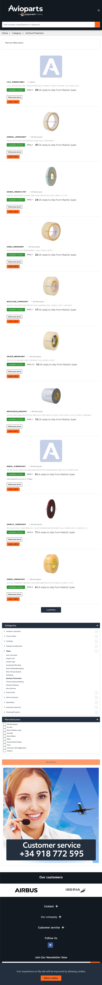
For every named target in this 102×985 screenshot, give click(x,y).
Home (5, 33)
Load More (51, 610)
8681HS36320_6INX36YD (17, 411)
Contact (51, 906)
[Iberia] (76, 890)
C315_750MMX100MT (16, 82)
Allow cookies (51, 978)
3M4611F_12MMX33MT (16, 524)
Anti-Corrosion (11, 655)
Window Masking (12, 685)
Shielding (9, 675)
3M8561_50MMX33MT (16, 579)
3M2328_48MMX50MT (16, 356)
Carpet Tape (10, 662)
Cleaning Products (13, 712)
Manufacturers (12, 719)
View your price (14, 97)
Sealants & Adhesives (14, 646)
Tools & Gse (10, 692)
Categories (10, 625)
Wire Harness (11, 688)
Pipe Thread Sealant (13, 672)
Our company (51, 916)
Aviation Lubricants (13, 631)
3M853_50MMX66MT (15, 247)
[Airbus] (26, 890)
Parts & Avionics (12, 697)
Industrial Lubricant (13, 707)
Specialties (10, 702)
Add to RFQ (13, 102)
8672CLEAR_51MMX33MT (17, 301)
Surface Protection (14, 678)
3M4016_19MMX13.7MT (16, 192)
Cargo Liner (10, 658)
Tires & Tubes (11, 636)
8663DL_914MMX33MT (16, 466)
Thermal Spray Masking (15, 682)
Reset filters (51, 762)
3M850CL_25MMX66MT (16, 137)
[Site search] (48, 24)
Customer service (51, 927)
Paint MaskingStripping (15, 668)
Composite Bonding (13, 665)
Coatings (9, 641)
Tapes (8, 651)
